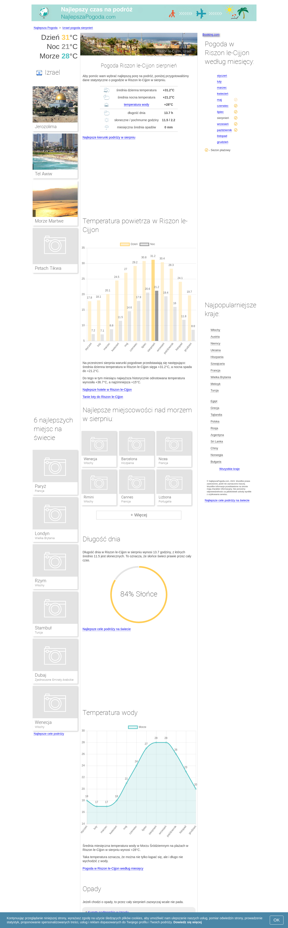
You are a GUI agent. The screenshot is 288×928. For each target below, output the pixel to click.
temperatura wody (136, 104)
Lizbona (165, 497)
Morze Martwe (49, 221)
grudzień (222, 142)
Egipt (214, 401)
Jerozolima (46, 126)
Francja (39, 491)
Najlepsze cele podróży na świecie (107, 629)
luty (219, 81)
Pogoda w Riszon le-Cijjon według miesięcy (113, 868)
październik (224, 130)
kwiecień (222, 93)
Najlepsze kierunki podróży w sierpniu (109, 137)
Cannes (127, 497)
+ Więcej (138, 515)
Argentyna (217, 435)
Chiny (214, 448)
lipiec (220, 112)
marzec (222, 87)
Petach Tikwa (48, 268)
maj (219, 99)
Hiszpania (217, 357)
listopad (222, 136)
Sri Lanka (217, 441)
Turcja (39, 632)
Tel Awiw (43, 173)
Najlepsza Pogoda (46, 27)
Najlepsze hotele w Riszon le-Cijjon (107, 389)
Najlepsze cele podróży (49, 733)
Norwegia (217, 455)
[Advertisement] (138, 174)
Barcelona (129, 459)
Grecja (215, 408)
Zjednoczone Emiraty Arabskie (54, 679)
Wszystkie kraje (229, 469)
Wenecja (90, 459)
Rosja (214, 428)
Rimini (89, 497)
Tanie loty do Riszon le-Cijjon (103, 397)
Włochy (39, 585)
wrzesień (223, 124)
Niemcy (215, 343)
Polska (215, 421)
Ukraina (216, 350)
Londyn (42, 533)
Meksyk (215, 384)
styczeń (222, 75)
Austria (215, 336)
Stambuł (43, 628)
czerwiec (223, 105)
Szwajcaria (218, 363)
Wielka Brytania (45, 538)
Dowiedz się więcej (187, 922)
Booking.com (210, 34)
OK (277, 920)
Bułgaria (216, 461)
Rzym (40, 580)
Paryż (40, 486)
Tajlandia (216, 414)
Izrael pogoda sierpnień (78, 27)
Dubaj (40, 675)
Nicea (163, 459)
